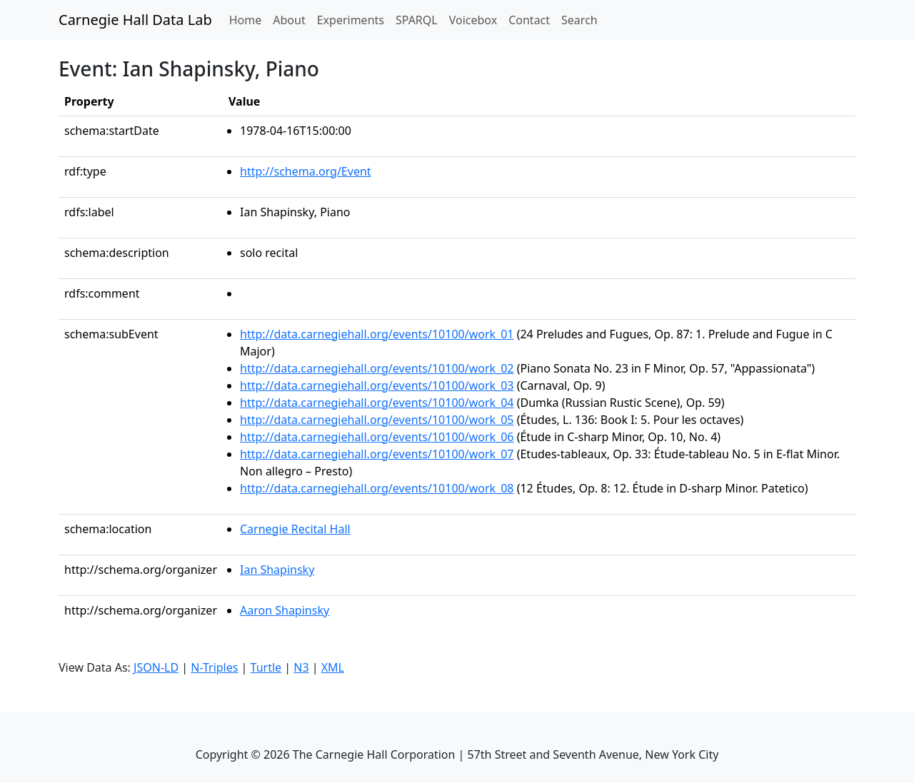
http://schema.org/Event (305, 171)
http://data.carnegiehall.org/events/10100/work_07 (377, 454)
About (289, 20)
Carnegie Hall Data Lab (135, 19)
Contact (529, 20)
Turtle (266, 667)
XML (332, 667)
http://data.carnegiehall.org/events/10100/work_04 (377, 402)
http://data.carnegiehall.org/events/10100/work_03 (377, 385)
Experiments (350, 20)
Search (579, 20)
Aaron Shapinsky (284, 610)
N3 (300, 667)
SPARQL (417, 20)
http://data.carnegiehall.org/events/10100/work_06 (377, 437)
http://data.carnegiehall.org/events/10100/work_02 (377, 368)
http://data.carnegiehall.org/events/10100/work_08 (377, 488)
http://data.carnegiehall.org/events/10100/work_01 (377, 334)
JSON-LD (156, 667)
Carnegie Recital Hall (295, 529)
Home (248, 19)
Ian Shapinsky (277, 569)
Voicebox (473, 20)
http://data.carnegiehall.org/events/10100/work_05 (377, 420)
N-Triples (214, 667)
